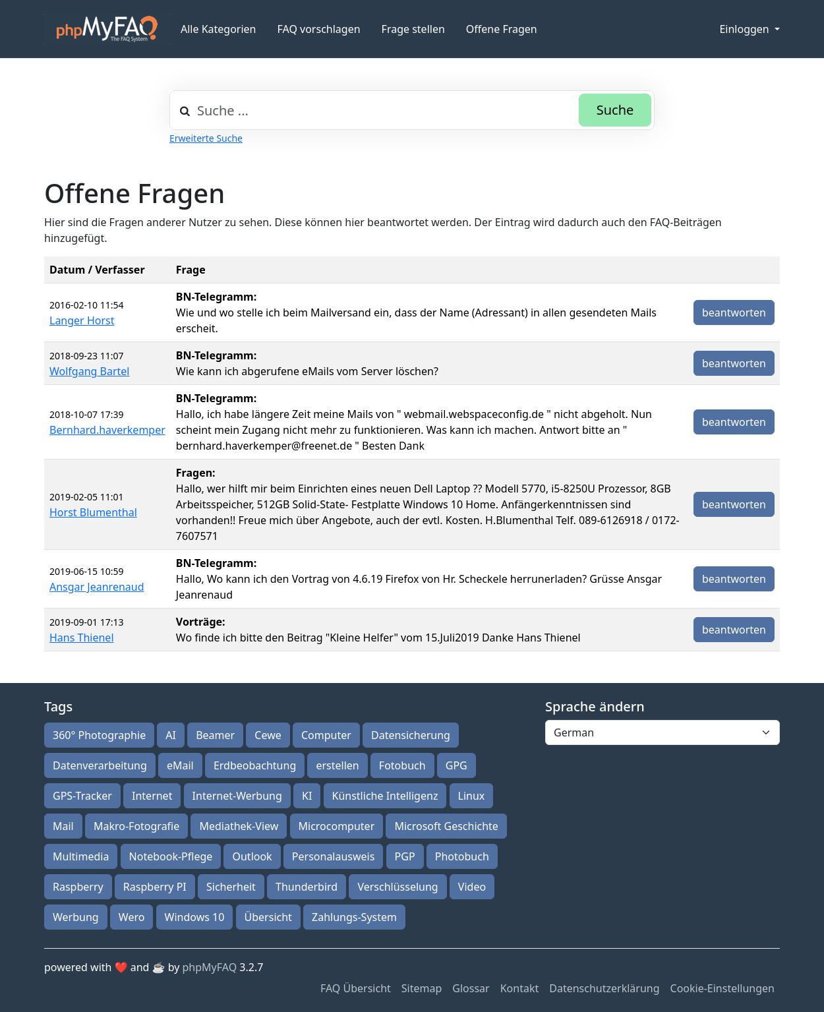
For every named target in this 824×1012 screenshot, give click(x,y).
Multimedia (81, 856)
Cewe (267, 735)
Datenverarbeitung (100, 765)
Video (472, 886)
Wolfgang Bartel (89, 371)
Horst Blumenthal (93, 512)
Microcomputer (337, 826)
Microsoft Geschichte (446, 826)
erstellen (337, 765)
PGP (405, 856)
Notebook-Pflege (171, 856)
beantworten (734, 312)
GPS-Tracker (82, 796)
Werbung (76, 917)
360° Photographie (99, 735)
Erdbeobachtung (255, 765)
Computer (326, 735)
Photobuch (462, 856)
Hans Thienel (81, 637)
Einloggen (745, 29)
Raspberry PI (155, 886)
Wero (132, 917)
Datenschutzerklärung (604, 988)
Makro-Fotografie (136, 826)
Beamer (215, 735)
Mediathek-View (238, 826)
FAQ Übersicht (355, 988)
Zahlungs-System (354, 917)
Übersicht (268, 917)
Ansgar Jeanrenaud (96, 587)
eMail (180, 765)
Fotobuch (402, 765)
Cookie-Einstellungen (722, 988)
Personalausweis (333, 856)
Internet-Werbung (237, 796)
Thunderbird (307, 886)
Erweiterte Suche (206, 138)
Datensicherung (410, 735)
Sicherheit (231, 886)
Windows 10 (195, 917)
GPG (456, 765)
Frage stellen (413, 29)
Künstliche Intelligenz (385, 796)
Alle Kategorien (218, 29)
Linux (471, 796)
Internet (152, 796)
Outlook (252, 856)
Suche (615, 110)
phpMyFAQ (210, 967)
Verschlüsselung (397, 886)
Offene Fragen (501, 29)
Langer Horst (81, 320)
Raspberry (78, 886)
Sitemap (421, 988)
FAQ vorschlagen (319, 29)
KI (307, 796)
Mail (63, 826)
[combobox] (412, 110)
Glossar (470, 988)
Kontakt (519, 988)
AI (170, 735)
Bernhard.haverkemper (107, 430)
